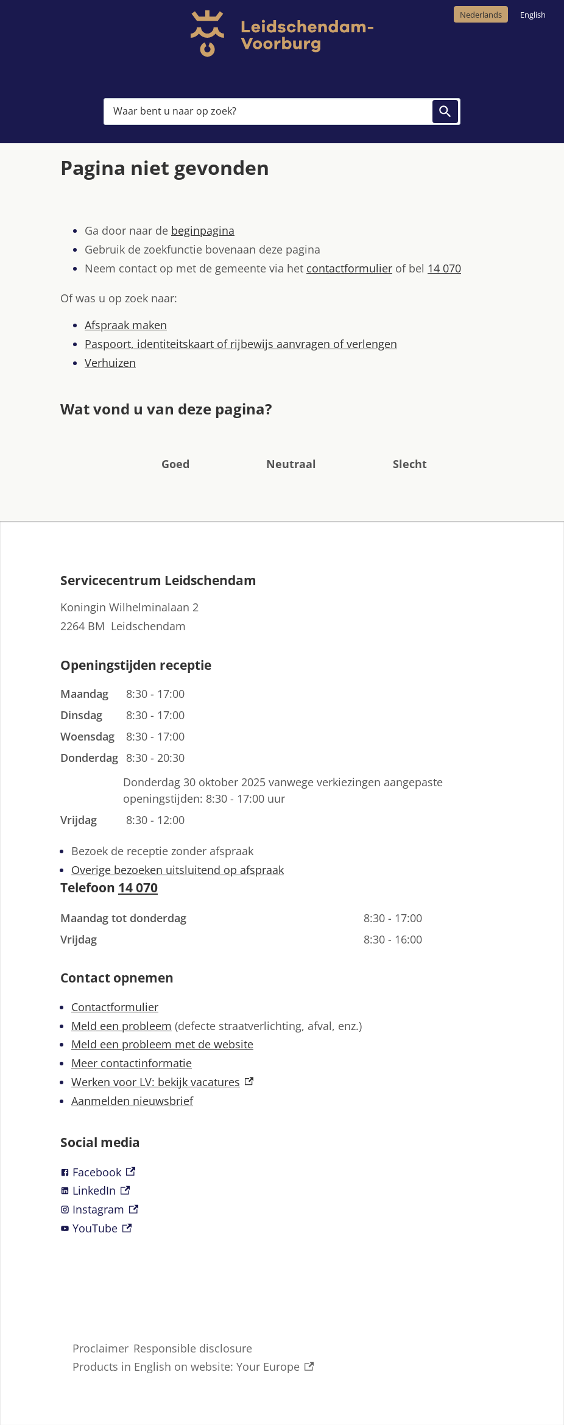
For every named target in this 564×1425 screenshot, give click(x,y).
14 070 (444, 268)
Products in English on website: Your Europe (193, 1366)
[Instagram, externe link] (282, 1209)
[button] (175, 445)
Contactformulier (114, 1007)
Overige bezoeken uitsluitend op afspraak (177, 869)
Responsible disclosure (192, 1348)
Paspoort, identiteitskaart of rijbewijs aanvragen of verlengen (241, 343)
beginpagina (202, 230)
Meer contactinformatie (131, 1063)
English (533, 14)
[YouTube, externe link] (282, 1228)
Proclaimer (100, 1348)
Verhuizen (110, 362)
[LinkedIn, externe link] (282, 1190)
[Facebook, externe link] (282, 1172)
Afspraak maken (126, 325)
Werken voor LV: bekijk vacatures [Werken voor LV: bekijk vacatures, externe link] (162, 1082)
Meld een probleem (121, 1025)
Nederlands (481, 14)
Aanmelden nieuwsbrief (132, 1100)
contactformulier (349, 268)
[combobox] (282, 111)
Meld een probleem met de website (162, 1044)
